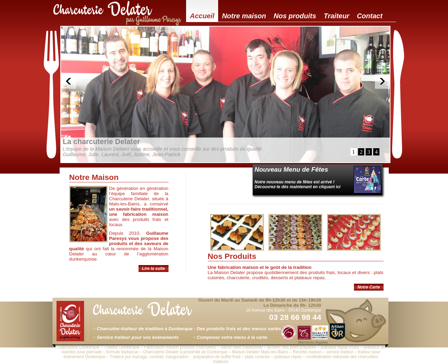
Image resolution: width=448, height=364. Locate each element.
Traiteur (336, 16)
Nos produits (295, 16)
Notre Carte (368, 287)
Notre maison (244, 16)
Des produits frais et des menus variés (239, 328)
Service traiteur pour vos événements (138, 337)
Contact (369, 16)
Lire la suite (153, 268)
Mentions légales (313, 342)
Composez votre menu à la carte (232, 337)
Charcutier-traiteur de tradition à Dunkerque (145, 328)
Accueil (202, 16)
